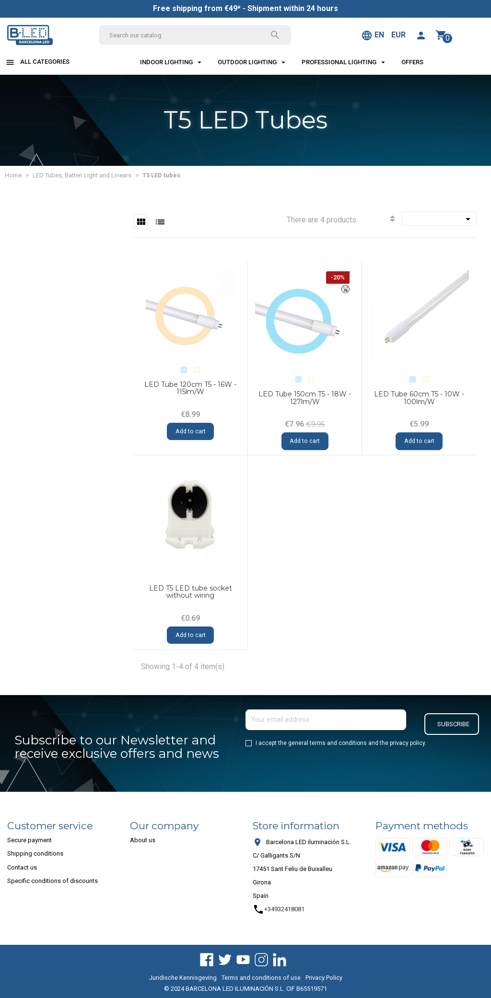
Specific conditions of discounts (52, 880)
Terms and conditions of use (261, 977)
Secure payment (29, 840)
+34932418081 (278, 909)
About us (142, 840)
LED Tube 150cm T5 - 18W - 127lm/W (304, 398)
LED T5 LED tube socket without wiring (190, 592)
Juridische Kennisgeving (183, 977)
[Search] (195, 35)
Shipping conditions (35, 853)
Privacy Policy (323, 977)
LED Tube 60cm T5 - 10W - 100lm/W (419, 398)
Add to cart (190, 432)
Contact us (22, 867)
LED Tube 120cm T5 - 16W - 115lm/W (190, 388)
